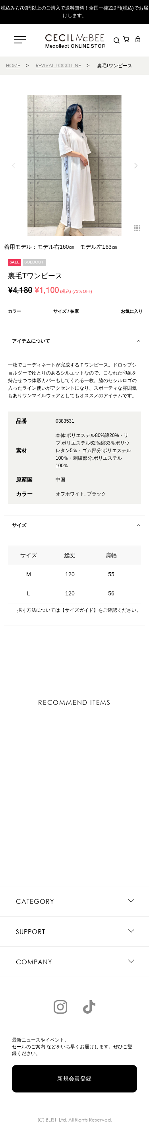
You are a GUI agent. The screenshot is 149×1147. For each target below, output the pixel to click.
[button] (135, 165)
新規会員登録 (74, 1078)
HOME (13, 65)
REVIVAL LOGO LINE (58, 65)
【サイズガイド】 (79, 610)
